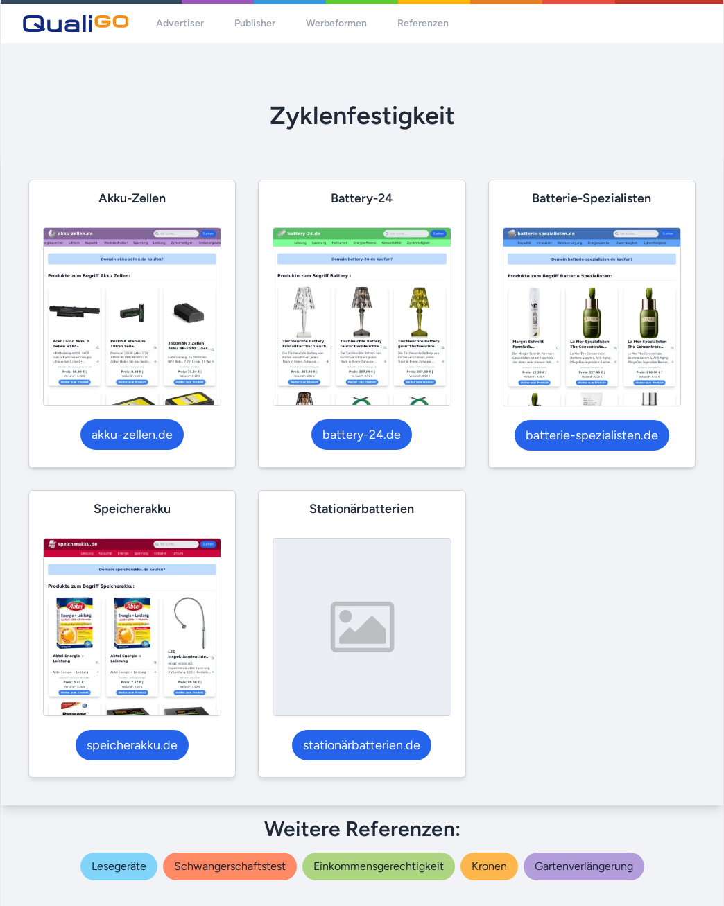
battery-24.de (361, 434)
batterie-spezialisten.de (592, 435)
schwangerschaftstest (230, 866)
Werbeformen (336, 23)
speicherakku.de (132, 745)
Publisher (254, 23)
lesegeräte (119, 866)
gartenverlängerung (584, 866)
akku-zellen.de (132, 434)
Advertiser (180, 23)
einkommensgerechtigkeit (378, 866)
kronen (489, 866)
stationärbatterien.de (361, 745)
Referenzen (423, 23)
